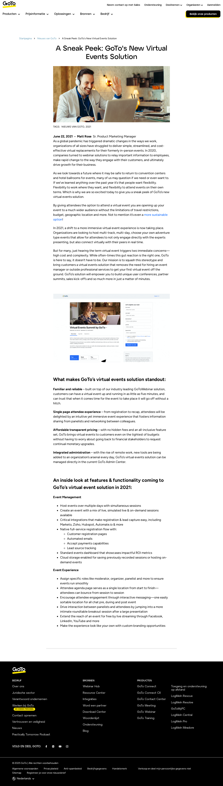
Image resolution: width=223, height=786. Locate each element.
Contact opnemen (24, 715)
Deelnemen (174, 4)
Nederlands (25, 778)
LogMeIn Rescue (182, 695)
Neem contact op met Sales (123, 4)
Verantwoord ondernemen (29, 699)
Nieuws (17, 727)
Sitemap (16, 772)
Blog (86, 730)
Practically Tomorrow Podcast (31, 734)
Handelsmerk (119, 768)
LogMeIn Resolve (182, 702)
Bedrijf (107, 13)
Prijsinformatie (37, 13)
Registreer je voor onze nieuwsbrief (46, 772)
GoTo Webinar (146, 711)
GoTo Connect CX (149, 692)
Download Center (94, 711)
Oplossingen (64, 13)
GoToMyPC (178, 708)
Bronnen (87, 13)
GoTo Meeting (146, 705)
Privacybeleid (51, 768)
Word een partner (94, 705)
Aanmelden (213, 4)
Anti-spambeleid (73, 768)
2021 (88, 126)
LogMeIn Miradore (182, 727)
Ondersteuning (153, 4)
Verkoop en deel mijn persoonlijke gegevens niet (164, 768)
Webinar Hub (91, 686)
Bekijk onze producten (203, 13)
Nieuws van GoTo (46, 38)
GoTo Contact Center (151, 699)
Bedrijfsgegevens (97, 768)
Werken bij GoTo (23, 705)
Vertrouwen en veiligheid (28, 721)
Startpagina (25, 38)
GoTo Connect (146, 686)
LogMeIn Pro (179, 721)
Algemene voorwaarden (25, 768)
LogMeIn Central (181, 714)
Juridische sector (23, 692)
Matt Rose (84, 136)
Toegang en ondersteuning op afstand (189, 687)
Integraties (90, 699)
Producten (11, 13)
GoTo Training (145, 718)
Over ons (18, 686)
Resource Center (94, 692)
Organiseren (194, 4)
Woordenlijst (91, 718)
